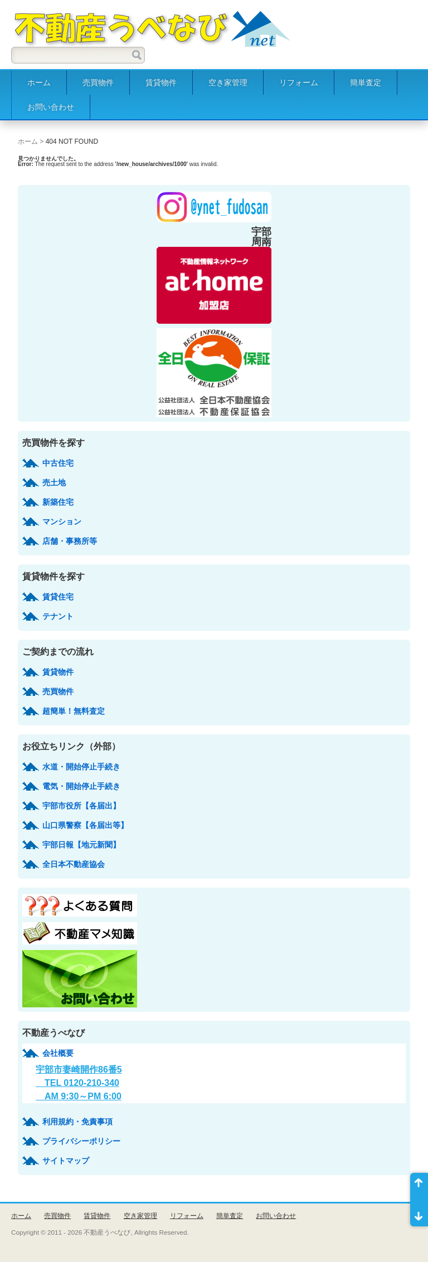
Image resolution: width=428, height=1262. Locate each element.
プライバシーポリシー (81, 1141)
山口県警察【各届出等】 (85, 825)
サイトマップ (65, 1160)
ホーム (39, 82)
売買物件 (98, 82)
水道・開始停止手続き (81, 766)
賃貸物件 (161, 82)
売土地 (54, 482)
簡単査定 (365, 82)
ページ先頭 (419, 1186)
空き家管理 (227, 82)
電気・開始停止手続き (81, 786)
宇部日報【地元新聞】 (81, 844)
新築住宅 (58, 502)
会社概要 (58, 1053)
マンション (61, 521)
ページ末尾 (419, 1213)
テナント (58, 616)
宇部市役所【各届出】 (81, 805)
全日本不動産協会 (73, 864)
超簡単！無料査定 (73, 710)
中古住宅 (58, 463)
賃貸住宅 (58, 596)
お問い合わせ (50, 107)
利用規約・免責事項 (77, 1121)
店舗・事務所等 (69, 541)
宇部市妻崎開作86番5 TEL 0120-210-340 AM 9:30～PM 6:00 (79, 1083)
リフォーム (298, 82)
